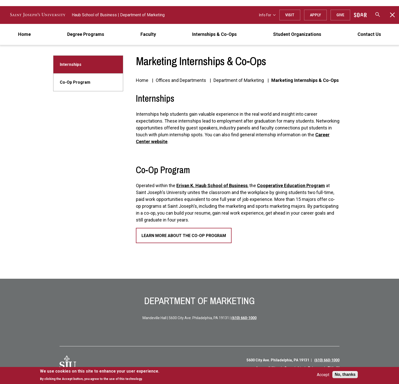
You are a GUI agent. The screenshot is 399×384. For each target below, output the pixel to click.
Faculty (148, 34)
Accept (323, 374)
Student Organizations (297, 34)
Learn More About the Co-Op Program (183, 235)
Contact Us (369, 34)
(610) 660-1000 (243, 318)
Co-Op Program (75, 82)
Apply (315, 15)
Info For (267, 15)
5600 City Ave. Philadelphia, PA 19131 (278, 360)
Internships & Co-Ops (214, 34)
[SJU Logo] (68, 364)
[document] (99, 375)
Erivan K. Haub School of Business (212, 185)
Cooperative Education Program (291, 185)
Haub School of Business (94, 14)
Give (340, 15)
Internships (70, 64)
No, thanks (345, 374)
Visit (289, 15)
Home (24, 34)
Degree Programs (85, 34)
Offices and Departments (181, 80)
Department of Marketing (142, 14)
